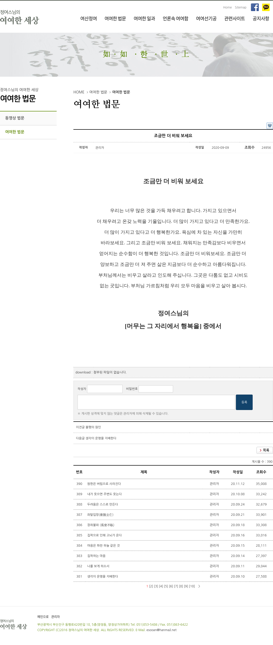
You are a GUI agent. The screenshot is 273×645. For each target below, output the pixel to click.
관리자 (55, 616)
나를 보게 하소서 (98, 566)
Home (227, 7)
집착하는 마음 (96, 555)
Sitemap (240, 7)
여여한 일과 (144, 18)
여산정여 (88, 18)
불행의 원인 (93, 427)
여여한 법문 (115, 18)
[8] (181, 586)
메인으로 (43, 616)
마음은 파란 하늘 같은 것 (104, 545)
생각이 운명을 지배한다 (101, 438)
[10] (192, 586)
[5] (166, 586)
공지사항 (261, 18)
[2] (151, 586)
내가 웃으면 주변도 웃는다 (105, 494)
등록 (244, 402)
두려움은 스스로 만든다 (103, 504)
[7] (176, 586)
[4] (161, 586)
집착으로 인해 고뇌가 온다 (105, 535)
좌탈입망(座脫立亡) (100, 514)
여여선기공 (206, 18)
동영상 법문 (14, 118)
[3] (156, 586)
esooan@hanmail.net (162, 630)
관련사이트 (234, 18)
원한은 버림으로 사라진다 (104, 483)
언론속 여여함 (175, 18)
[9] (186, 586)
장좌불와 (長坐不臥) (101, 525)
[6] (171, 586)
